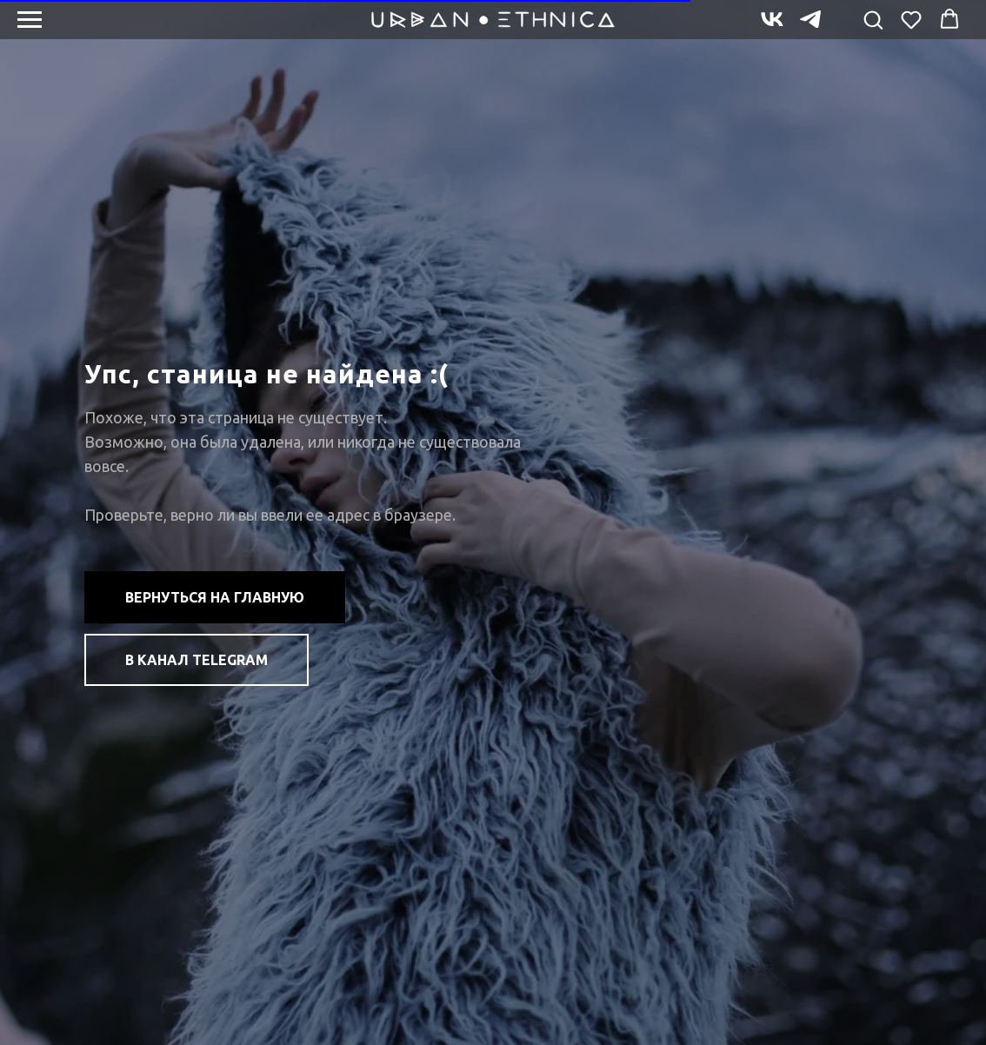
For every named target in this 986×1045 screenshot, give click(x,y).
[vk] (772, 27)
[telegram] (810, 27)
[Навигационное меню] (29, 20)
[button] (873, 19)
